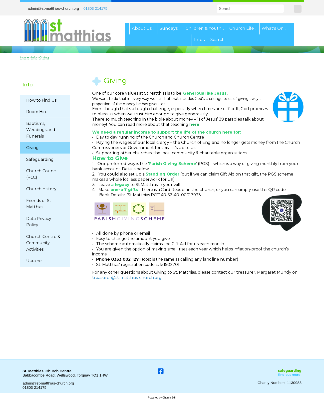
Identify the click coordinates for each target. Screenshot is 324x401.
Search (217, 39)
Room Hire (36, 111)
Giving (44, 57)
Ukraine (34, 260)
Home (24, 57)
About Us (142, 28)
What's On (273, 28)
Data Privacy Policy (38, 221)
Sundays (169, 28)
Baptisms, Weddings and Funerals (40, 130)
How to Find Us (41, 100)
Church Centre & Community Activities (43, 243)
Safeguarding (40, 159)
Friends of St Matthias (38, 203)
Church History (41, 189)
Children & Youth (204, 28)
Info (198, 39)
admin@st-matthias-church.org (53, 8)
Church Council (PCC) (42, 174)
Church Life (241, 28)
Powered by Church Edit (162, 397)
